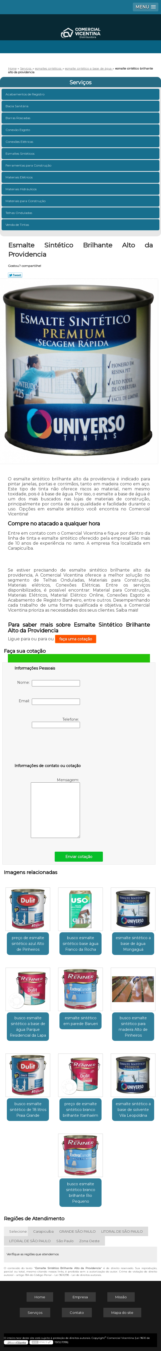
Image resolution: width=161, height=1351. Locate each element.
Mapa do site (122, 1312)
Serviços (80, 82)
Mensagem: (55, 808)
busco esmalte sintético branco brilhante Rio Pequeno (80, 1193)
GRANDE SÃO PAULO (77, 1231)
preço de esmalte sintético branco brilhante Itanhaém (80, 1109)
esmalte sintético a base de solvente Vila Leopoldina (133, 1109)
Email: (49, 702)
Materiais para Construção (26, 201)
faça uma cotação (75, 639)
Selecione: (18, 1231)
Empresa (80, 1297)
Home (39, 1297)
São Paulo (65, 1241)
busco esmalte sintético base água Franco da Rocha (80, 943)
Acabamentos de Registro (25, 94)
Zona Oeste (89, 1241)
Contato (77, 1312)
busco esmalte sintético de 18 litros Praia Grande (28, 1109)
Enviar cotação (78, 856)
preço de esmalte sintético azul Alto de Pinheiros (28, 943)
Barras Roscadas (18, 118)
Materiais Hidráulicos (21, 189)
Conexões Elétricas (20, 142)
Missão (121, 1297)
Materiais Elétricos (19, 177)
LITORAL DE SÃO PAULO (122, 1231)
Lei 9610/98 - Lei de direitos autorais (77, 1275)
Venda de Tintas (18, 225)
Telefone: (56, 722)
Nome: (48, 683)
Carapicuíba (43, 1231)
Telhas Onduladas (19, 213)
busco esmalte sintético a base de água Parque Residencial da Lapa (28, 1027)
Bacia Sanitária (17, 106)
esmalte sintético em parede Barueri (80, 1021)
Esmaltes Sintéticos (20, 153)
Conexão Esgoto (18, 130)
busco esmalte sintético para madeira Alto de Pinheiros (133, 1027)
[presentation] (48, 747)
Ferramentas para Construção (29, 165)
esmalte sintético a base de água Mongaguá (133, 943)
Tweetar (15, 275)
